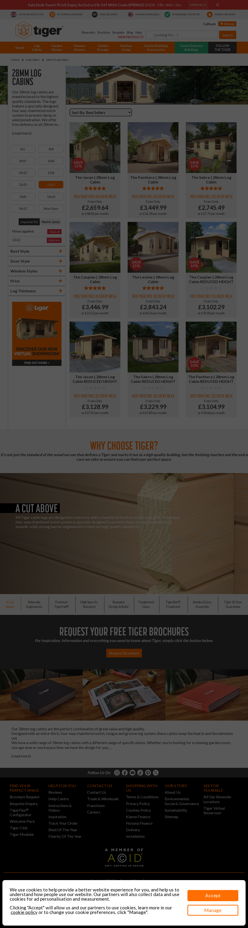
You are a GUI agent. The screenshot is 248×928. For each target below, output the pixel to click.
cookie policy (24, 912)
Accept (213, 895)
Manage (213, 910)
